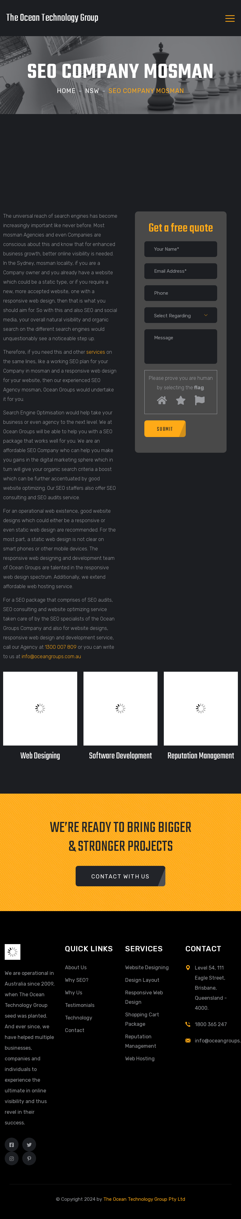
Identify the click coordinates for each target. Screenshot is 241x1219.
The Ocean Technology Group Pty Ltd (144, 1199)
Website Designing (147, 967)
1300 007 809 (61, 647)
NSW (92, 91)
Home (66, 91)
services (95, 352)
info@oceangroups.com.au (51, 656)
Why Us (73, 993)
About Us (76, 967)
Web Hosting (140, 1059)
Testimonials (79, 1005)
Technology (78, 1018)
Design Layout (142, 980)
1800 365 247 (211, 1024)
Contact (74, 1030)
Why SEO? (76, 980)
